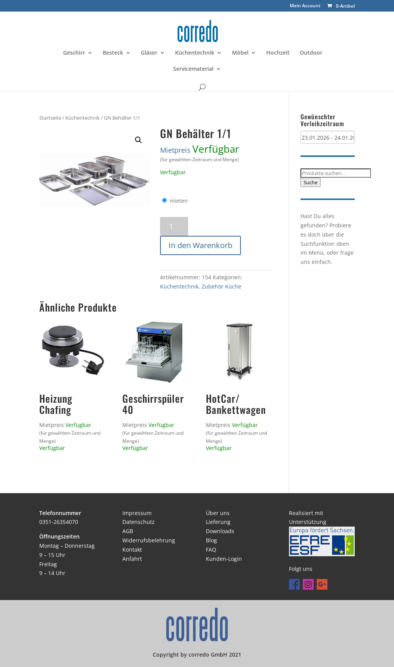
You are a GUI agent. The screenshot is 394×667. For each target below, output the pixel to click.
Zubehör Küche (221, 286)
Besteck (113, 53)
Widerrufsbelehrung (148, 540)
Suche (310, 182)
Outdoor (311, 53)
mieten (179, 200)
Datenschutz (138, 521)
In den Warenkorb (200, 245)
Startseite (50, 117)
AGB (127, 531)
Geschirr (74, 53)
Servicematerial (193, 69)
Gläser (149, 53)
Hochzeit (278, 53)
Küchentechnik (194, 53)
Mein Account (305, 6)
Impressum (137, 513)
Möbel (240, 53)
